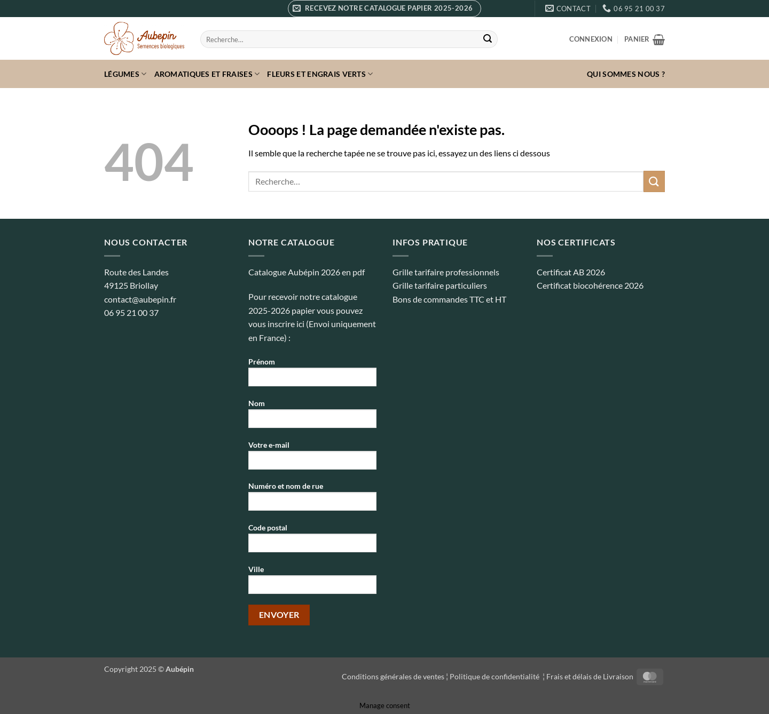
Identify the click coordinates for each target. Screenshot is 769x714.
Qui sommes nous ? (626, 73)
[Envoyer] (487, 39)
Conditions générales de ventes (393, 676)
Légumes (125, 74)
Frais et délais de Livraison (589, 676)
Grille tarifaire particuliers (440, 285)
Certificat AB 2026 (571, 272)
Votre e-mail (312, 458)
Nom (312, 417)
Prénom (312, 375)
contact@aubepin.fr (140, 299)
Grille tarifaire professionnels (446, 272)
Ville (312, 583)
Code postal (312, 541)
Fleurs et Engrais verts (320, 74)
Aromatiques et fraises (207, 74)
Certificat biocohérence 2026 (590, 285)
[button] (384, 8)
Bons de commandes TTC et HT (449, 299)
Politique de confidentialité (495, 676)
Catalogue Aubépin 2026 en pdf (306, 272)
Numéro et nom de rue (312, 499)
